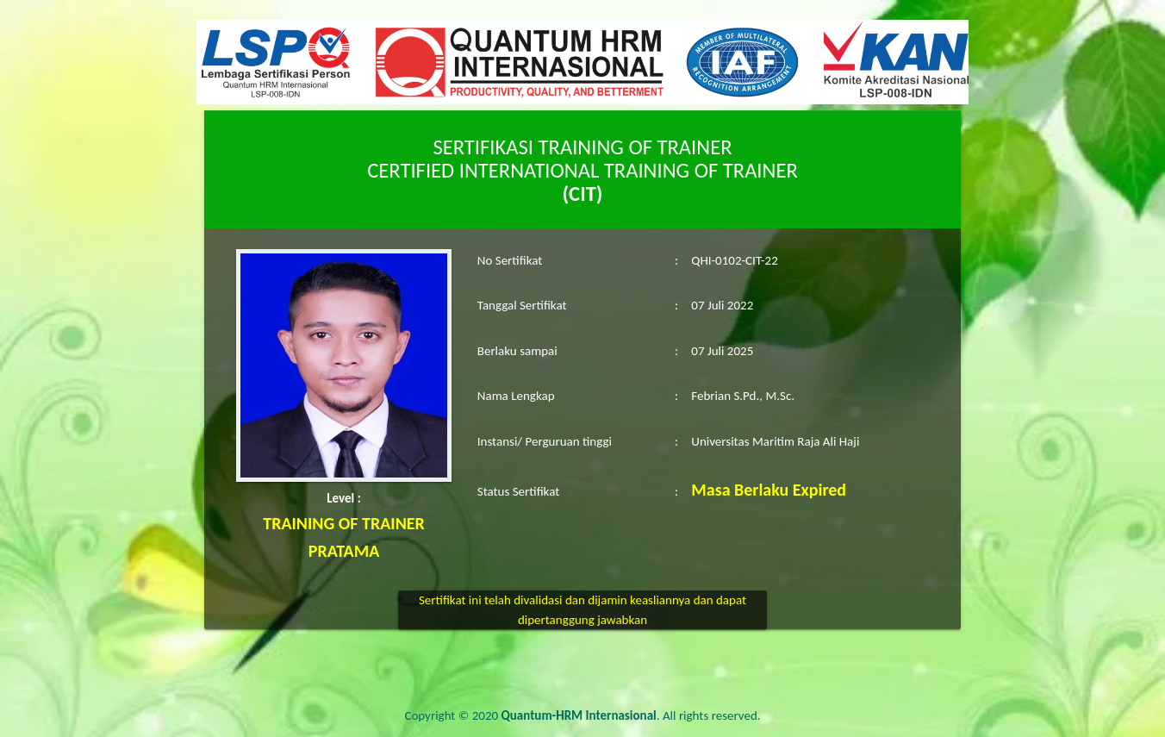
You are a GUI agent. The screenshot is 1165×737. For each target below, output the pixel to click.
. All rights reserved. (631, 715)
